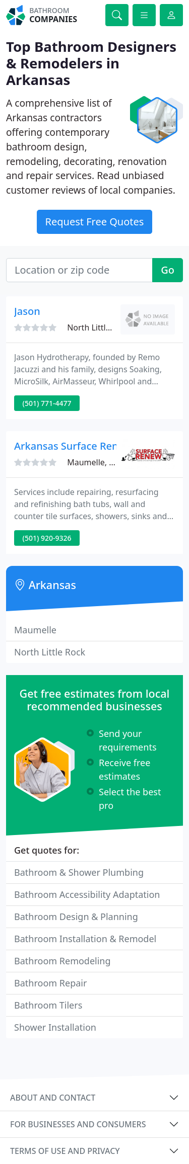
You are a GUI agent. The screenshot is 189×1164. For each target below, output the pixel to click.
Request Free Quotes (94, 221)
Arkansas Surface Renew (73, 446)
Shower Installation (55, 1027)
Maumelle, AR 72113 (105, 462)
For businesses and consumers (78, 1124)
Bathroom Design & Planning (76, 916)
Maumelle (35, 630)
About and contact (52, 1097)
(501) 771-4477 (47, 403)
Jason (27, 311)
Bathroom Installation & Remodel (85, 939)
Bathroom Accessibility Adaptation (87, 894)
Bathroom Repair (50, 983)
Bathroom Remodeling (62, 961)
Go (167, 270)
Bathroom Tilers (48, 1005)
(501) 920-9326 (47, 538)
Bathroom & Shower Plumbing (79, 872)
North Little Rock (49, 652)
